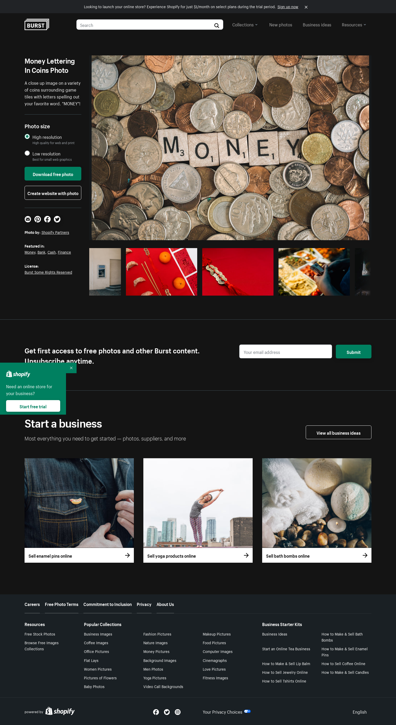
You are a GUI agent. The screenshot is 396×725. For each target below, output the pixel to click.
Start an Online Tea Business (286, 648)
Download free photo (53, 173)
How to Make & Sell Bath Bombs (342, 637)
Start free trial (33, 405)
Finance (64, 252)
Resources (354, 24)
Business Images (98, 634)
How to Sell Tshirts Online (284, 681)
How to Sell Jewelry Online (285, 672)
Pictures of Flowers (100, 677)
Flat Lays (91, 660)
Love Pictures (214, 669)
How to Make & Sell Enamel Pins (345, 651)
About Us (165, 603)
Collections (245, 24)
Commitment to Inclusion (107, 603)
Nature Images (155, 642)
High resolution (47, 137)
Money (30, 252)
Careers (32, 603)
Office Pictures (96, 651)
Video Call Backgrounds (163, 686)
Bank (41, 252)
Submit (354, 351)
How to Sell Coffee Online (343, 663)
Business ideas (317, 24)
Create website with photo (52, 192)
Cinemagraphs (215, 660)
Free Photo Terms (61, 603)
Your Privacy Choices (227, 711)
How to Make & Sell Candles (345, 672)
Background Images (159, 660)
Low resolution (46, 153)
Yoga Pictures (154, 677)
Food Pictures (214, 642)
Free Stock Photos (40, 634)
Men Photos (153, 669)
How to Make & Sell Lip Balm (286, 663)
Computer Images (218, 651)
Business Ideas (274, 634)
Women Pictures (98, 669)
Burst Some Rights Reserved (48, 272)
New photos (280, 24)
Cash (52, 252)
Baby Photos (94, 686)
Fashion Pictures (157, 634)
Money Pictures (156, 651)
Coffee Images (96, 642)
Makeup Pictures (217, 634)
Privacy (144, 603)
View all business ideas (339, 432)
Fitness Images (215, 677)
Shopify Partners (55, 232)
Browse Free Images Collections (42, 645)
